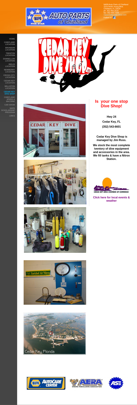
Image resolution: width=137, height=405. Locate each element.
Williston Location (10, 87)
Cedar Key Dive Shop (9, 93)
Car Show (9, 105)
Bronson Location (10, 49)
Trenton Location (10, 54)
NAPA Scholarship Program (8, 110)
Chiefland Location (9, 43)
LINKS (12, 116)
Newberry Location (9, 71)
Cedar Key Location (9, 82)
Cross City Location (9, 76)
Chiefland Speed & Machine (9, 99)
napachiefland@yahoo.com (115, 15)
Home (12, 39)
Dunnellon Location (9, 60)
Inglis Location (10, 65)
